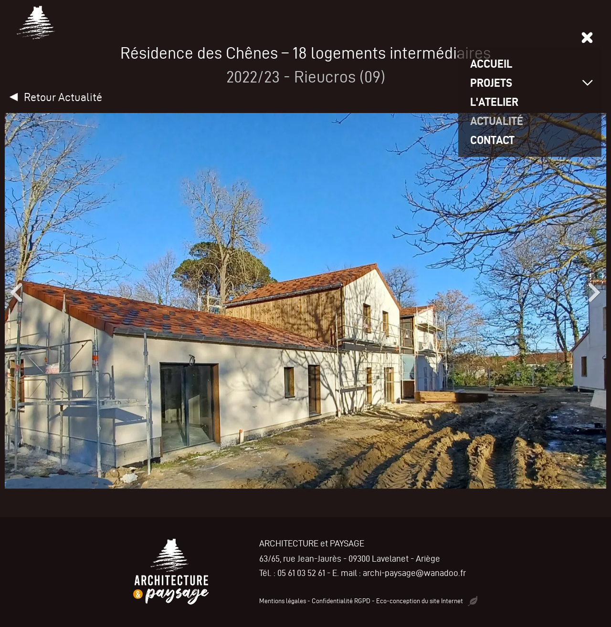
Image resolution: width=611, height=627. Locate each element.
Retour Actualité (63, 97)
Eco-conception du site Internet (426, 601)
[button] (14, 292)
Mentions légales (282, 601)
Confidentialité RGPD (341, 601)
